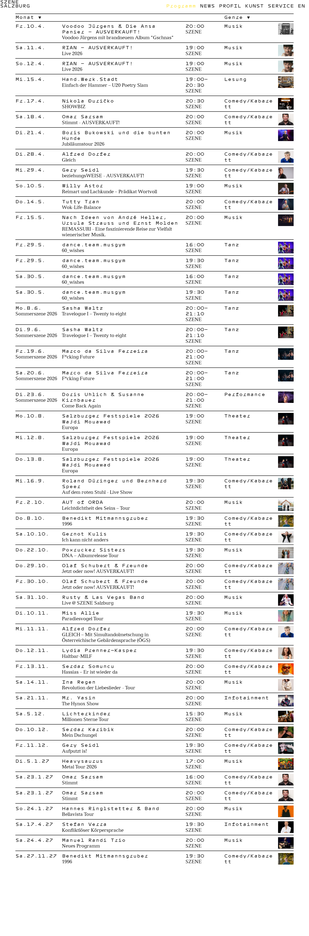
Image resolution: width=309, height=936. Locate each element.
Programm (181, 5)
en (301, 5)
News (207, 5)
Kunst (254, 5)
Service (281, 5)
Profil (230, 5)
